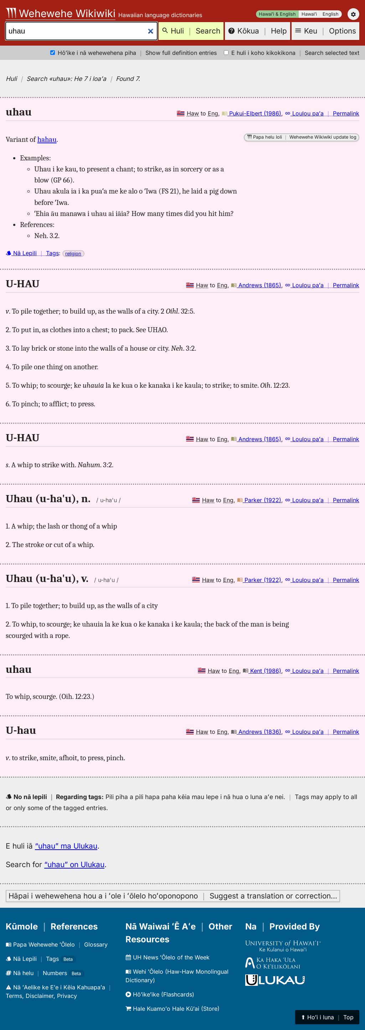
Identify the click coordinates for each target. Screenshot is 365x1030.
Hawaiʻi (309, 14)
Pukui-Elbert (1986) (251, 113)
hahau (47, 139)
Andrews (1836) (256, 731)
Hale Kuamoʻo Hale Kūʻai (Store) (172, 1008)
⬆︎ (327, 1017)
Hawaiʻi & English (277, 14)
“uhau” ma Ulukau (66, 845)
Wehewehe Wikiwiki (60, 13)
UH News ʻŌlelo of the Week (167, 957)
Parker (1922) (259, 500)
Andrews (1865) (256, 285)
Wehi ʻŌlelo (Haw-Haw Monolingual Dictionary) (176, 976)
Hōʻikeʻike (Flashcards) (159, 994)
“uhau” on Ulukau (74, 864)
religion (73, 253)
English (331, 14)
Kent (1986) (262, 670)
